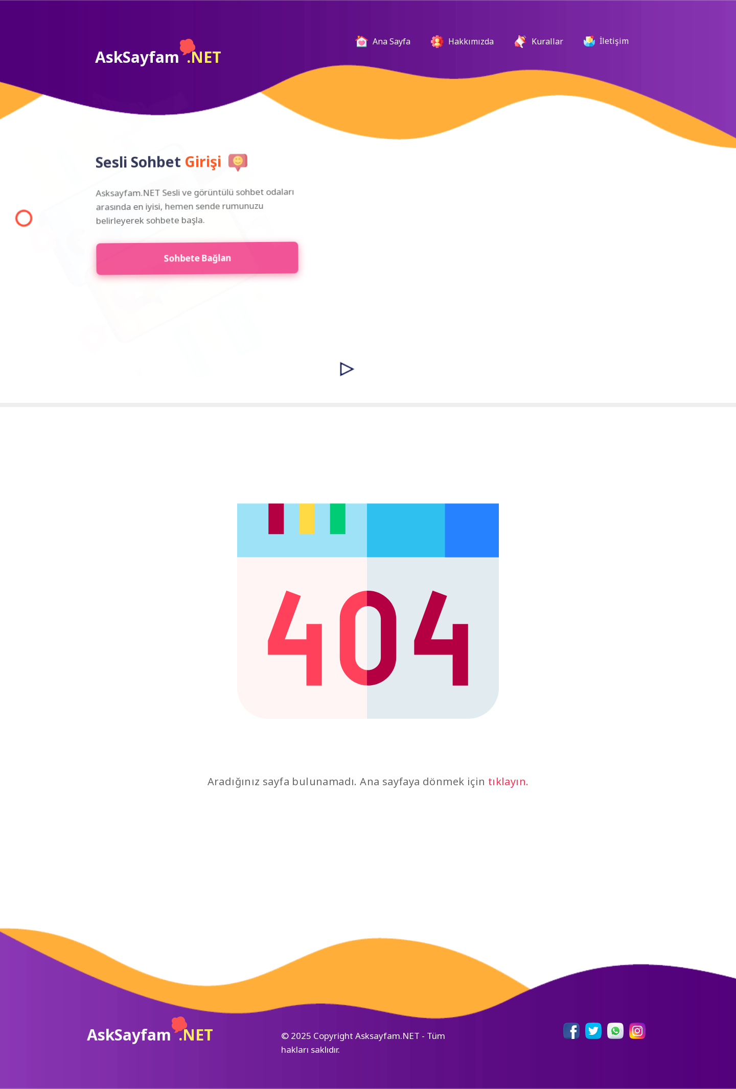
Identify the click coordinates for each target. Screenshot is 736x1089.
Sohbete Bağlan (190, 258)
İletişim (606, 40)
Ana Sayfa (387, 41)
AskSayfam (158, 53)
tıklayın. (508, 781)
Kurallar (538, 41)
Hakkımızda (462, 41)
